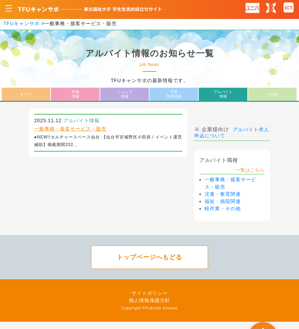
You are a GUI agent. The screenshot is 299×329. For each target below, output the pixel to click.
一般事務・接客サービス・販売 (70, 129)
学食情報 (75, 94)
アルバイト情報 (223, 94)
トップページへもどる (149, 257)
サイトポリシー (150, 293)
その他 (272, 94)
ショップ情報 (124, 94)
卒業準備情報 (174, 94)
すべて (26, 94)
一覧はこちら (250, 170)
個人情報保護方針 (149, 300)
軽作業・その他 (223, 208)
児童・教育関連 (223, 194)
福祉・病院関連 (223, 201)
